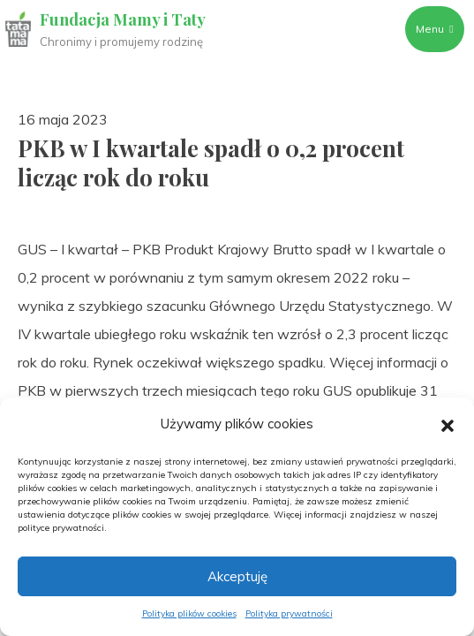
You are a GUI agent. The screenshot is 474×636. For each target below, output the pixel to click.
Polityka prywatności (289, 613)
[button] (447, 424)
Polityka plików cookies (189, 613)
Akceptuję (237, 576)
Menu (434, 28)
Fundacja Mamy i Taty (123, 19)
